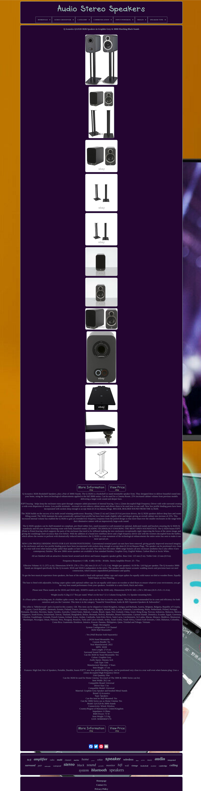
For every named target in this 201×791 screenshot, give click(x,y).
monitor (110, 765)
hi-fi (29, 760)
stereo (69, 764)
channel (68, 760)
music (149, 760)
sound (91, 765)
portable (101, 766)
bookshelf (144, 766)
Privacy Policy (101, 789)
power (93, 760)
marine (76, 760)
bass (137, 760)
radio (52, 760)
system (84, 770)
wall (127, 765)
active (143, 760)
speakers (116, 770)
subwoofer (48, 766)
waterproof (57, 766)
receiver (153, 766)
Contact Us (101, 785)
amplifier (40, 759)
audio (160, 758)
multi (59, 759)
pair (40, 765)
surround (30, 765)
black (80, 765)
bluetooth (99, 770)
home (85, 759)
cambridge (163, 766)
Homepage (101, 781)
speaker (113, 758)
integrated (172, 760)
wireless (128, 759)
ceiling (174, 765)
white (100, 759)
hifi (120, 765)
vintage (134, 765)
